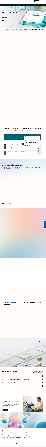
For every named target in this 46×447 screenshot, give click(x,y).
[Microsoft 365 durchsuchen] (39, 1)
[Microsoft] (4, 1)
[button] (23, 144)
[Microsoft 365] (10, 1)
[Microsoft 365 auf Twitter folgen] (12, 443)
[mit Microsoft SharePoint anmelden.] (4, 17)
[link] (3, 29)
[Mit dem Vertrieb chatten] (45, 221)
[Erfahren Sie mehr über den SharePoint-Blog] (27, 4)
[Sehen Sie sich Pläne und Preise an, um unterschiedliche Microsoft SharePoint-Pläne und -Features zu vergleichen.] (36, 29)
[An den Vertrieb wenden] (45, 222)
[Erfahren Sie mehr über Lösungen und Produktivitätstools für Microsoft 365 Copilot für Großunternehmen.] (5, 410)
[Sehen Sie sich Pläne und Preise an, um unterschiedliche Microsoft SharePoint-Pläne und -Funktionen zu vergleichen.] (6, 20)
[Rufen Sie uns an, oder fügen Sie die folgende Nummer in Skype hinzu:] (45, 224)
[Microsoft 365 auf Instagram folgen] (16, 443)
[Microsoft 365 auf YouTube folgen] (14, 443)
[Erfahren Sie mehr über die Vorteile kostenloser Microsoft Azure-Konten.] (8, 17)
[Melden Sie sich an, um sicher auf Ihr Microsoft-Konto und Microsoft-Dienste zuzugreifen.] (42, 29)
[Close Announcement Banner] (43, 4)
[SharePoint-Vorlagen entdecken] (22, 203)
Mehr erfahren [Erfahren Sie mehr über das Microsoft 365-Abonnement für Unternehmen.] (27, 437)
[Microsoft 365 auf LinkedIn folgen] (11, 443)
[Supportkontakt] (45, 226)
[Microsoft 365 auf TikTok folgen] (18, 443)
